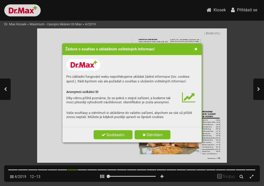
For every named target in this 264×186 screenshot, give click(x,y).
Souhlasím (113, 135)
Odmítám (153, 135)
